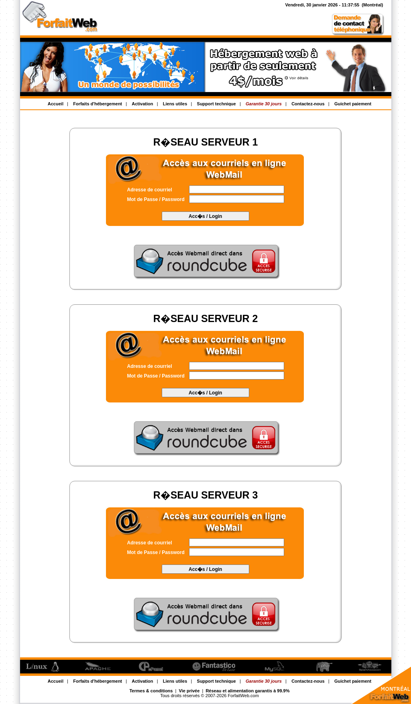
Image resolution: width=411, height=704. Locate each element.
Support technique (216, 103)
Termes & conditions (151, 690)
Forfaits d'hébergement (97, 103)
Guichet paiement (352, 103)
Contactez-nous (308, 103)
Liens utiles (175, 103)
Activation (142, 103)
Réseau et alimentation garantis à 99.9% (247, 690)
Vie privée (189, 690)
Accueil (55, 103)
